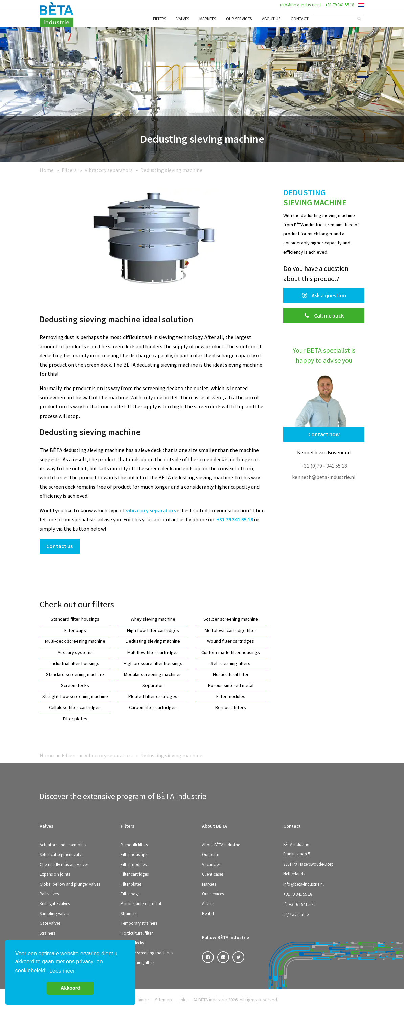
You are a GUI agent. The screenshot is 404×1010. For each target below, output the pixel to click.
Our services (239, 18)
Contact (300, 18)
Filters (159, 18)
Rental (208, 913)
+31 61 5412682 (299, 904)
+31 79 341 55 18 (339, 4)
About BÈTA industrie (221, 845)
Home (47, 170)
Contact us (59, 546)
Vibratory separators (109, 170)
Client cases (212, 874)
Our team (210, 855)
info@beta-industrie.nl (300, 4)
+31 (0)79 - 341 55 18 (324, 465)
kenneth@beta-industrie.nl (324, 477)
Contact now (324, 434)
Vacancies (211, 864)
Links (183, 999)
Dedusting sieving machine (171, 170)
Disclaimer (138, 999)
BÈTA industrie (296, 844)
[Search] (359, 18)
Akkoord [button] (70, 988)
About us (271, 18)
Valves (182, 18)
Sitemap (163, 999)
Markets (207, 18)
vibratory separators (151, 510)
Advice (208, 904)
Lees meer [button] (62, 971)
